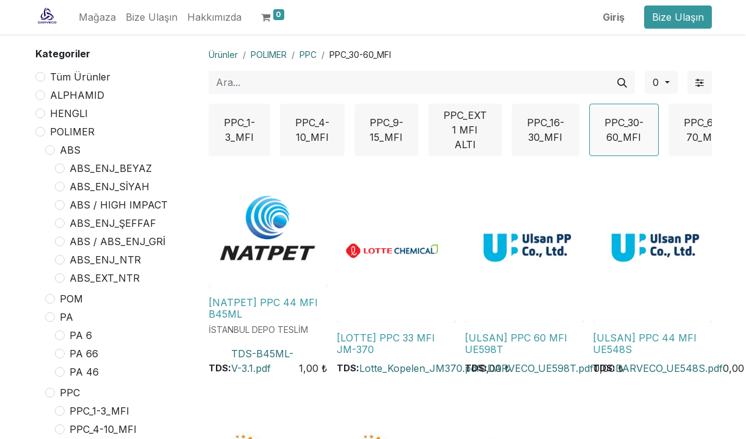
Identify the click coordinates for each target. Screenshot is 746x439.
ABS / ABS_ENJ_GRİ (117, 241)
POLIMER (72, 132)
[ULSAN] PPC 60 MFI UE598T (516, 343)
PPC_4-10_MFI (103, 429)
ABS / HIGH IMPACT (119, 205)
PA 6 (81, 335)
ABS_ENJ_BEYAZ (111, 168)
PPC (70, 393)
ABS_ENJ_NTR (105, 260)
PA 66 (84, 354)
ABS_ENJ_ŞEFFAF (113, 223)
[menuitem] (97, 17)
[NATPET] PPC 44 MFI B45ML (263, 308)
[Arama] (622, 82)
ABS (70, 150)
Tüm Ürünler (80, 77)
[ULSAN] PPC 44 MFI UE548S (645, 343)
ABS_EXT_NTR (105, 278)
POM (71, 299)
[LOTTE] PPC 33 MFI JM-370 (386, 343)
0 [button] (657, 82)
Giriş (614, 17)
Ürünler (223, 54)
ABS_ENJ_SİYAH (109, 186)
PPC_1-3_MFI (99, 411)
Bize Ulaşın (678, 17)
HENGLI (69, 113)
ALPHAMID (77, 95)
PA (66, 317)
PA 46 (84, 372)
